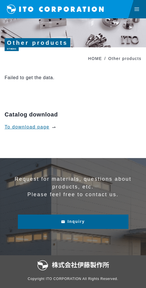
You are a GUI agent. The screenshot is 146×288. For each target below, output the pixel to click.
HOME (95, 58)
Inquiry (73, 221)
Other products (124, 58)
